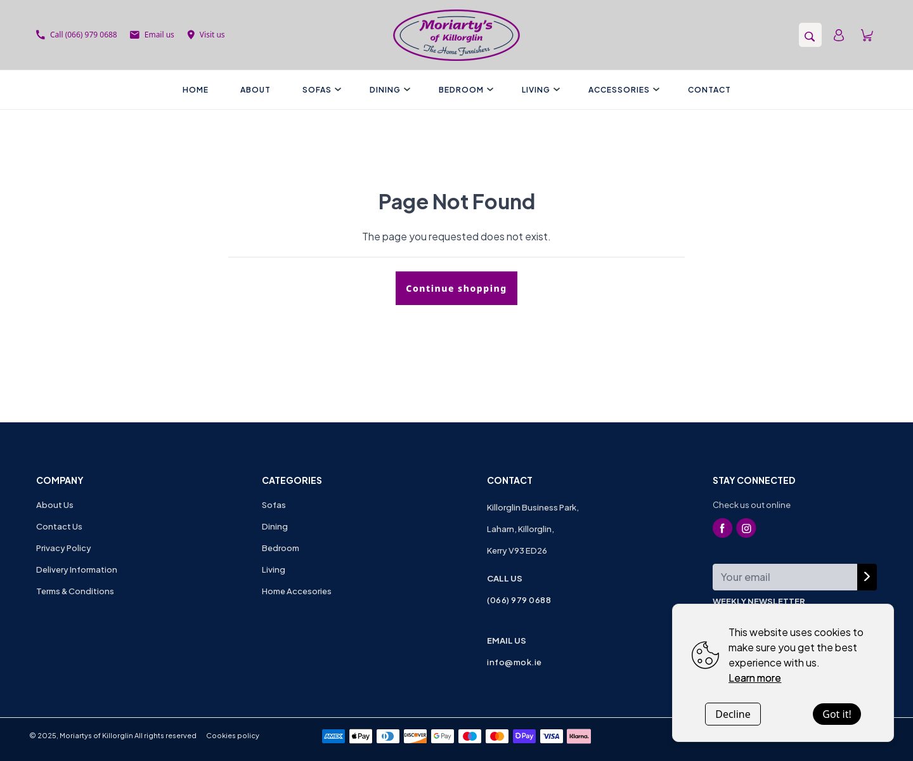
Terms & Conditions (75, 591)
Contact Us (59, 526)
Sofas (320, 89)
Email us (152, 34)
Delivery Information (76, 569)
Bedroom (464, 89)
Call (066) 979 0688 (76, 34)
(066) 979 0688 (519, 600)
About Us (55, 505)
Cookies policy (232, 735)
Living (539, 89)
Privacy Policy (63, 548)
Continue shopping (456, 288)
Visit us (206, 34)
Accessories (622, 89)
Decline (733, 714)
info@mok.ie (514, 662)
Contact (709, 89)
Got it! (836, 714)
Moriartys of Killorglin (96, 735)
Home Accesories (297, 591)
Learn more (754, 677)
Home (196, 89)
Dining (388, 89)
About (255, 89)
